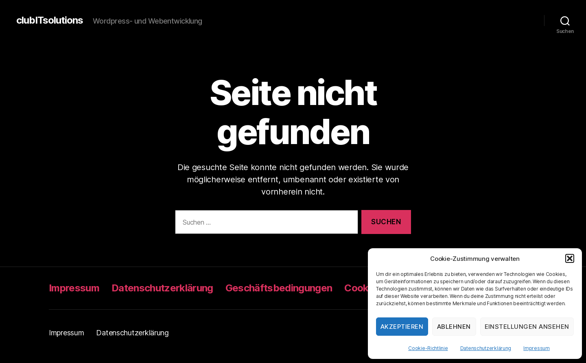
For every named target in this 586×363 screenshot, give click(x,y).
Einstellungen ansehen (527, 326)
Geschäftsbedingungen (278, 288)
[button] (570, 258)
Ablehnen (454, 326)
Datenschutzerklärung (486, 348)
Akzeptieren (402, 326)
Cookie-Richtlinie (428, 348)
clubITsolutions (49, 20)
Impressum (536, 348)
